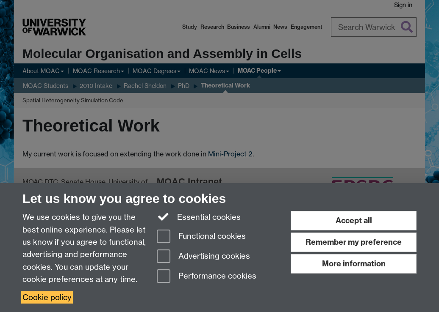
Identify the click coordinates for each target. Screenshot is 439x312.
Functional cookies (201, 237)
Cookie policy (47, 297)
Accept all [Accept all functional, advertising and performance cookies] (354, 220)
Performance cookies (206, 277)
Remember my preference (354, 242)
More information (354, 263)
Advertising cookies (203, 257)
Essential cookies (199, 216)
